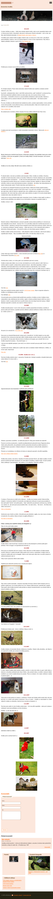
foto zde (40, 253)
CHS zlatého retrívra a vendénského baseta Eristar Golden (12, 881)
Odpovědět (47, 847)
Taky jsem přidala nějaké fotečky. (9, 453)
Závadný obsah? (18, 895)
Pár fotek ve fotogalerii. (7, 518)
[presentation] (11, 824)
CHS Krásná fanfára (8, 883)
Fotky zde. (9, 158)
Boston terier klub (7, 885)
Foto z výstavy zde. (6, 109)
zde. (7, 287)
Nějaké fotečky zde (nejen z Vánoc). (27, 35)
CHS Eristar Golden (29, 290)
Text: (3, 809)
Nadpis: (3, 805)
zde (34, 185)
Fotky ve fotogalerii (6, 509)
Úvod (2, 25)
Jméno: (3, 800)
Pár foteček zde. (27, 41)
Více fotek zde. (19, 330)
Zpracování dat (27, 895)
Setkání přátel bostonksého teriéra (11, 887)
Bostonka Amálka (6, 7)
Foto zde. (3, 352)
